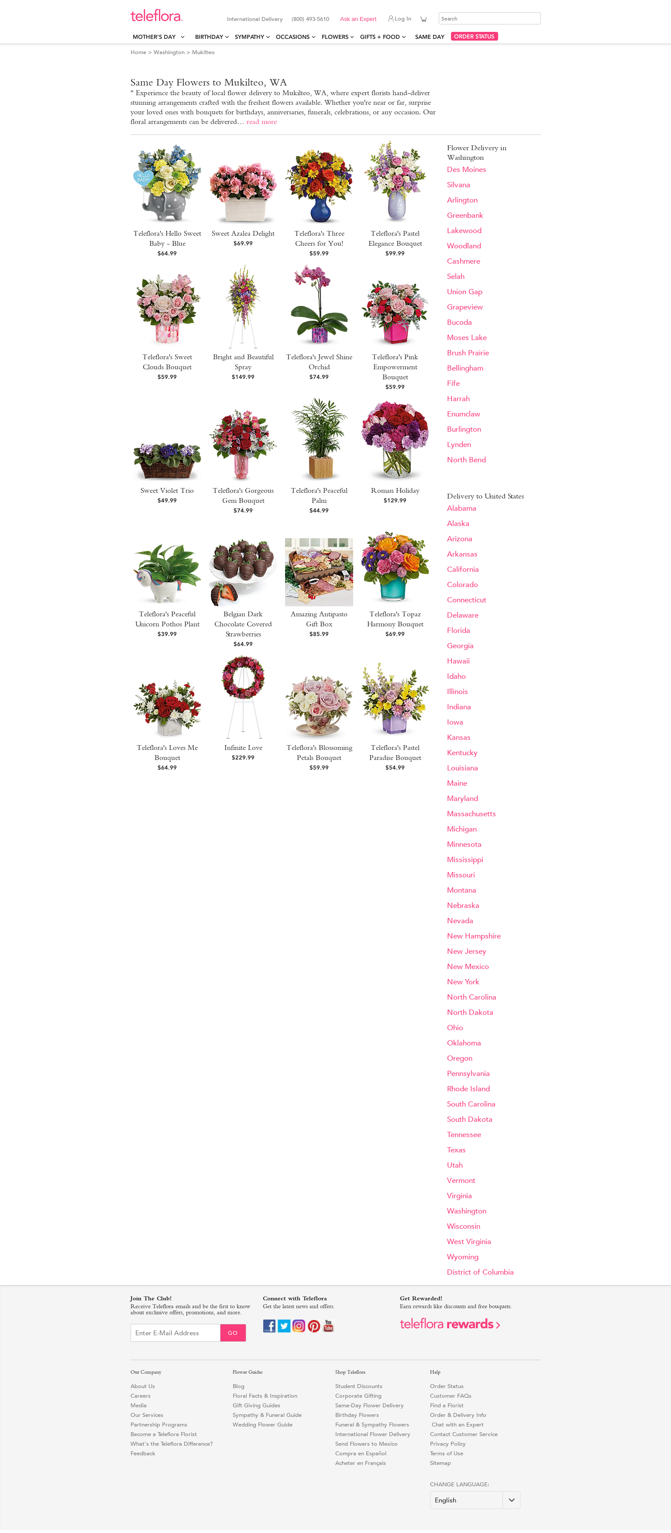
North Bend (466, 459)
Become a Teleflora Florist (164, 1434)
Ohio (455, 1027)
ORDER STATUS (474, 36)
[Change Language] (475, 1500)
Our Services (147, 1415)
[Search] (490, 18)
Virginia (459, 1195)
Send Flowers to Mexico (366, 1443)
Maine (457, 783)
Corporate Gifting (358, 1395)
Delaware (462, 615)
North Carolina (471, 997)
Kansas (459, 737)
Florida (458, 630)
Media (139, 1405)
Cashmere (463, 261)
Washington (169, 52)
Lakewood (464, 230)
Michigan (462, 829)
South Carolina (471, 1104)
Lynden (459, 444)
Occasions (293, 37)
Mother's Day (156, 37)
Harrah (458, 398)
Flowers (335, 37)
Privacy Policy (448, 1443)
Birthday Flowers (357, 1415)
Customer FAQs (450, 1395)
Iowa (455, 722)
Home (138, 52)
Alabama (461, 508)
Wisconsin (463, 1226)
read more (262, 121)
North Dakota (470, 1012)
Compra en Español (360, 1453)
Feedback (143, 1453)
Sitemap (440, 1463)
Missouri (461, 875)
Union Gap (464, 291)
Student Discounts (358, 1386)
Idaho (456, 676)
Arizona (459, 538)
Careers (141, 1395)
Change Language (459, 1484)
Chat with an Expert (457, 1424)
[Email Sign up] (175, 1333)
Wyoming (462, 1256)
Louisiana (462, 768)
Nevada (460, 920)
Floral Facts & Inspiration (265, 1395)
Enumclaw (463, 414)
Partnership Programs (159, 1424)
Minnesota (464, 844)
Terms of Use (446, 1453)
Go (233, 1333)
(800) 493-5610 (310, 19)
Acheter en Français (360, 1463)
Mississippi (465, 859)
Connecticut (466, 600)
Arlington (462, 200)
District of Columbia (480, 1272)
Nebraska (463, 905)
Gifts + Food (380, 37)
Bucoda (459, 322)
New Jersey (466, 951)
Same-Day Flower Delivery (369, 1405)
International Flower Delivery (372, 1434)
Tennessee (464, 1134)
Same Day (431, 37)
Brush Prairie (468, 352)
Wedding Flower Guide (262, 1424)
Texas (456, 1150)
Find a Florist (447, 1405)
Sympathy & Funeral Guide (267, 1415)
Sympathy (249, 37)
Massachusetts (471, 813)
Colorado (462, 584)
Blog (238, 1386)
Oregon (459, 1058)
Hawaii (458, 661)
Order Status (447, 1386)
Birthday (209, 37)
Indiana (459, 707)
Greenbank (465, 215)
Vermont (461, 1180)
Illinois (457, 691)
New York (463, 981)
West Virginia (469, 1241)
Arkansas (462, 554)
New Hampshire (474, 936)
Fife (453, 383)
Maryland (462, 798)
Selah (456, 276)
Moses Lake (467, 337)
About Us (143, 1386)
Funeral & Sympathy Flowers (372, 1424)
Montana (461, 890)
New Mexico (468, 966)
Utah (455, 1165)
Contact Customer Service (464, 1434)
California (463, 569)
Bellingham (465, 368)
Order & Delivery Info (458, 1415)
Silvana (458, 184)
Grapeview (465, 307)
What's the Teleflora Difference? (172, 1443)
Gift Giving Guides (256, 1405)
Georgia (460, 645)
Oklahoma (464, 1043)
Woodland (464, 246)
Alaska (458, 523)
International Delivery (255, 19)
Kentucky (462, 752)
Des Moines (466, 169)
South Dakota (469, 1119)
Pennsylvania (468, 1073)
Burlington (464, 429)
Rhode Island (468, 1088)
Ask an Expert (358, 19)
